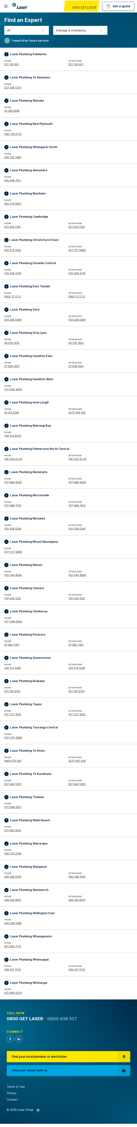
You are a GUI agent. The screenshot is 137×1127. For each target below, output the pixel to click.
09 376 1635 (11, 342)
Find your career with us (71, 1073)
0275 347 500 (77, 760)
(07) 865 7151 (12, 946)
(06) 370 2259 (12, 853)
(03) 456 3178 (12, 273)
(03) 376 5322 (12, 250)
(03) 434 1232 (12, 598)
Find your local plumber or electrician (71, 1057)
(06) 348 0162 (12, 876)
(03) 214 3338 (12, 667)
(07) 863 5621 (12, 830)
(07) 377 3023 (12, 714)
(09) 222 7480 (12, 157)
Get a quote (118, 6)
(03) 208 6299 (12, 319)
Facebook (10, 1039)
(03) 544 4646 (13, 575)
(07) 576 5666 (13, 737)
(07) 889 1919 (12, 505)
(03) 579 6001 (12, 203)
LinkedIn (18, 1039)
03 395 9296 (12, 110)
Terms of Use (16, 1090)
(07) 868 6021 (12, 807)
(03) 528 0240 (12, 528)
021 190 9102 (12, 691)
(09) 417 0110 (12, 969)
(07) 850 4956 (13, 389)
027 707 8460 (77, 250)
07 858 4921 (12, 366)
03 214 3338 (11, 412)
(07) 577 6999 (13, 551)
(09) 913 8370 (12, 435)
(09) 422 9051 (12, 899)
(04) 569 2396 (13, 923)
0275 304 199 (76, 412)
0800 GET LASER (84, 7)
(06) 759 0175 (13, 134)
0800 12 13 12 (12, 296)
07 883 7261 (11, 644)
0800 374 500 (12, 760)
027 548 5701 (12, 87)
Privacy (12, 1096)
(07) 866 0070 (13, 992)
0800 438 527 (62, 1018)
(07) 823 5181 (12, 226)
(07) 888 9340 (13, 482)
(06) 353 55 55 (13, 459)
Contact (12, 1102)
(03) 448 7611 (12, 180)
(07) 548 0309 (13, 621)
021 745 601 (11, 64)
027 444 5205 (12, 784)
